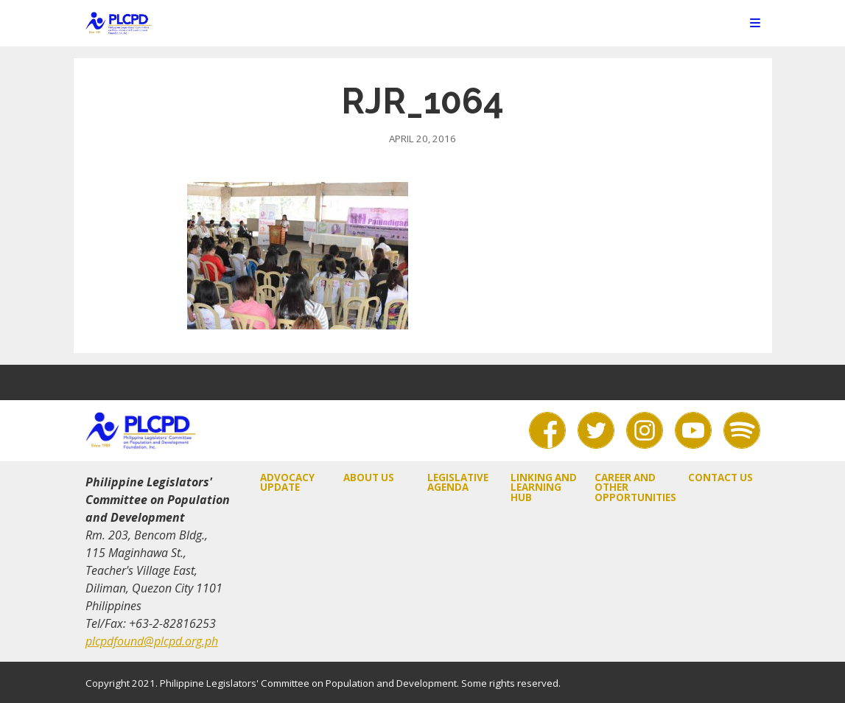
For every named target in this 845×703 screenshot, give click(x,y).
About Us (368, 477)
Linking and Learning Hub (544, 487)
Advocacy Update (287, 482)
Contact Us (720, 477)
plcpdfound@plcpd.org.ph (151, 641)
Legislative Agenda (457, 482)
